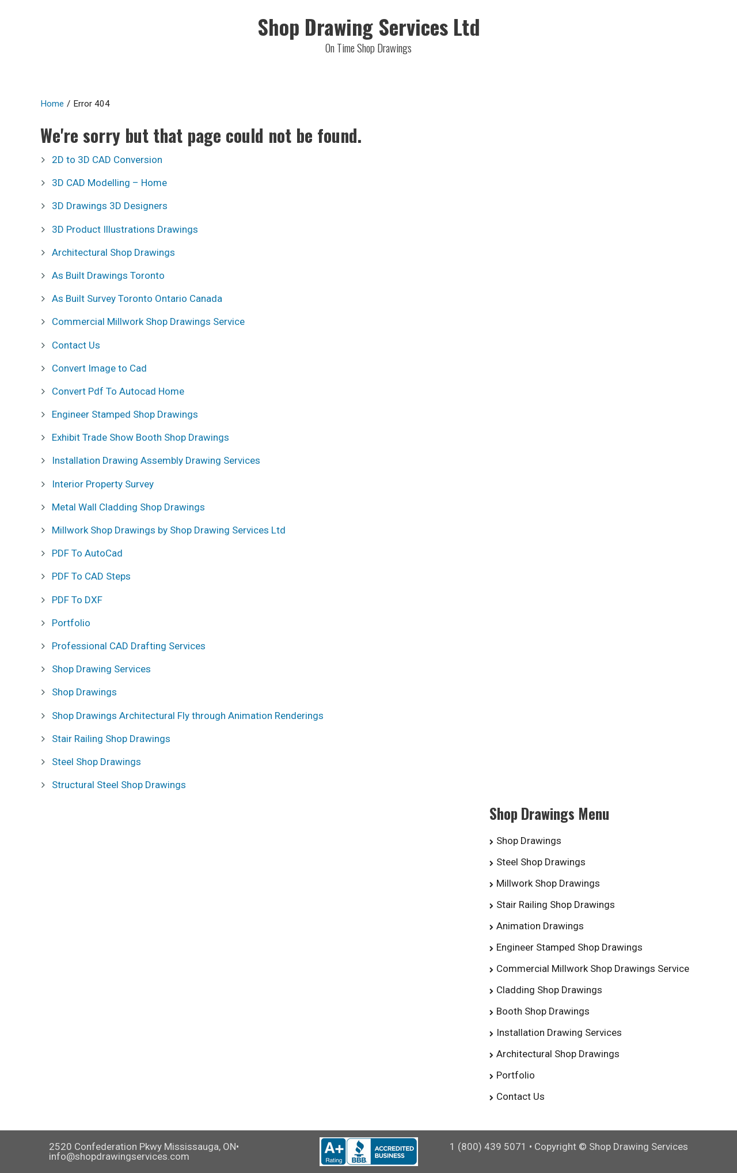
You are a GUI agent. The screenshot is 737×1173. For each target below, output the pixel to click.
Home (52, 104)
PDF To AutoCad (87, 553)
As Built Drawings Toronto (108, 275)
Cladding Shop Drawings (549, 990)
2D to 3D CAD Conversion (107, 159)
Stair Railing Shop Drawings (111, 738)
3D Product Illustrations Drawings (125, 229)
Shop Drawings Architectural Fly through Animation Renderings (188, 715)
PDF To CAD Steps (91, 576)
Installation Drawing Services (559, 1032)
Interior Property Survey (103, 484)
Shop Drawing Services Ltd (368, 26)
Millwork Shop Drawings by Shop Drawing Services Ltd (169, 530)
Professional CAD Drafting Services (129, 646)
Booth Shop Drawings (543, 1011)
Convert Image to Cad (99, 368)
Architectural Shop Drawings (113, 252)
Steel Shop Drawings (96, 761)
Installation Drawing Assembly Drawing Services (156, 460)
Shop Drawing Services (101, 669)
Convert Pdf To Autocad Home (118, 391)
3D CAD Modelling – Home (109, 182)
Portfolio (71, 623)
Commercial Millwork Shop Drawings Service (148, 321)
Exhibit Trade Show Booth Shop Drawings (140, 437)
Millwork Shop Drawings (548, 883)
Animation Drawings (540, 926)
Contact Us (76, 345)
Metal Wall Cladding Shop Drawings (128, 507)
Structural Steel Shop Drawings (119, 784)
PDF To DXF (77, 600)
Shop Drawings (84, 692)
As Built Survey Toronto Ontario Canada (137, 298)
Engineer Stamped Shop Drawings (125, 414)
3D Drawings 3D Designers (110, 205)
